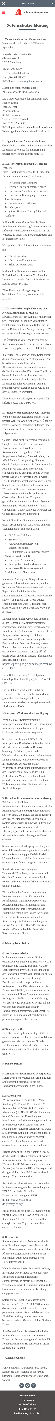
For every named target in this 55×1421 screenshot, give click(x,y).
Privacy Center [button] (27, 1408)
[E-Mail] (27, 1385)
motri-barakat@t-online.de (27, 81)
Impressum (27, 1400)
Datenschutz (27, 1395)
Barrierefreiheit (27, 1404)
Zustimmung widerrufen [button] (27, 1413)
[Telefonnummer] (21, 1385)
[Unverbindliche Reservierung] (33, 1385)
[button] (27, 3)
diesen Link (36, 739)
